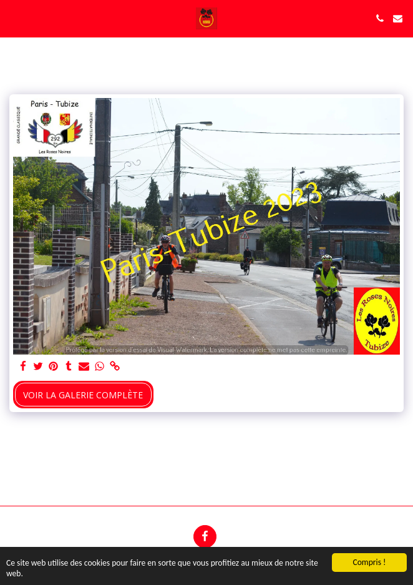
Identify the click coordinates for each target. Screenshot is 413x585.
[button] (13, 18)
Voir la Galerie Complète (83, 395)
